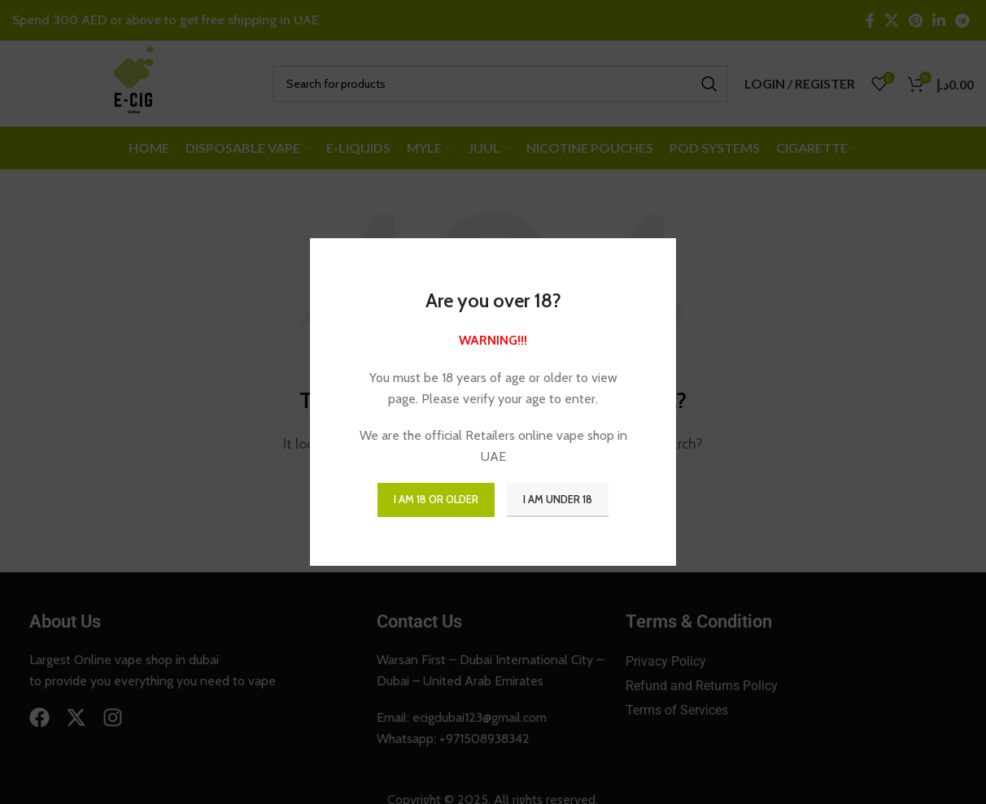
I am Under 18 (557, 499)
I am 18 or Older (436, 499)
